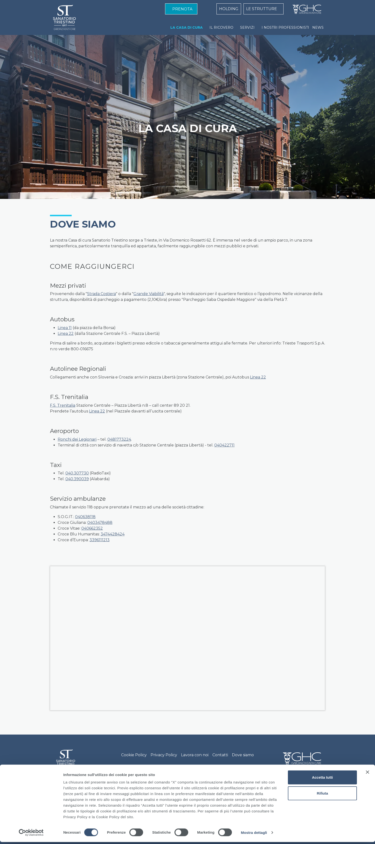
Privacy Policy (164, 755)
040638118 (85, 516)
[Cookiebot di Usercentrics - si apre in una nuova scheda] (31, 834)
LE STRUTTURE (261, 9)
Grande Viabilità (148, 293)
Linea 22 (66, 333)
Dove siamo (243, 755)
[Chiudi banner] (367, 774)
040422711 (224, 445)
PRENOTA (182, 9)
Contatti (220, 755)
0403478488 (99, 522)
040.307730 (77, 473)
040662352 (92, 528)
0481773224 (119, 439)
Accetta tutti (322, 779)
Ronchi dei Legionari (77, 439)
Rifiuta (322, 795)
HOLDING (228, 9)
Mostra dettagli (254, 834)
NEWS (318, 27)
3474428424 (113, 534)
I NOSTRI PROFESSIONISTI (285, 27)
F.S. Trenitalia (62, 405)
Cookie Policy (134, 755)
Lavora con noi (194, 755)
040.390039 (77, 479)
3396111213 (100, 540)
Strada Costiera (101, 293)
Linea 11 (65, 327)
